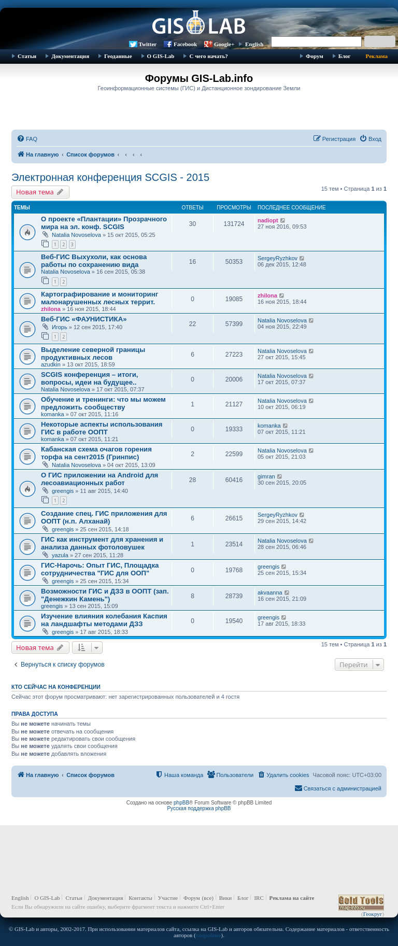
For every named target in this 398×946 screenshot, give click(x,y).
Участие (168, 898)
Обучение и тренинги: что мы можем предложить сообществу (103, 403)
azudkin (51, 364)
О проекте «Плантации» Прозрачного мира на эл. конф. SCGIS (104, 223)
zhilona (51, 309)
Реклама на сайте (292, 898)
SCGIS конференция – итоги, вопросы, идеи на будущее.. (89, 378)
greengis (63, 491)
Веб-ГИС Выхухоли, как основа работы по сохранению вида (94, 261)
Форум (314, 56)
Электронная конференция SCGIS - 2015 (110, 177)
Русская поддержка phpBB (199, 808)
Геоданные (118, 56)
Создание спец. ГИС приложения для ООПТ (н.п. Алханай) (104, 517)
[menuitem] (27, 139)
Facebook (185, 44)
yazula (60, 555)
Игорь (59, 327)
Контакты (140, 898)
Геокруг (372, 914)
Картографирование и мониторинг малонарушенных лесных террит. (99, 298)
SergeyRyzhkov (277, 258)
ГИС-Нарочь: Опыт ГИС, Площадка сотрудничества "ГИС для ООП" (100, 569)
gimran (266, 476)
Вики (225, 898)
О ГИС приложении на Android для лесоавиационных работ (99, 479)
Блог (344, 56)
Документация (70, 56)
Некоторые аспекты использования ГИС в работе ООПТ (102, 428)
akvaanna (270, 592)
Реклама (377, 56)
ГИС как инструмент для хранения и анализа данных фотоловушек (102, 543)
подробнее (208, 935)
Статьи (27, 56)
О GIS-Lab (161, 56)
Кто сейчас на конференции (56, 687)
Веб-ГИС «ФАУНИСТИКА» (84, 319)
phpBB (181, 803)
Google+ (224, 44)
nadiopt (268, 220)
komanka (52, 414)
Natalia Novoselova (76, 235)
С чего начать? (208, 56)
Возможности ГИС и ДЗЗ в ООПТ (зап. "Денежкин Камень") (105, 595)
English (254, 44)
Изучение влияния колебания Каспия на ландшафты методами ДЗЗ (104, 620)
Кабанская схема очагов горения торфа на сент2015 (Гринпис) (96, 453)
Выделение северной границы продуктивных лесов (93, 353)
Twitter (148, 44)
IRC (258, 898)
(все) (208, 898)
